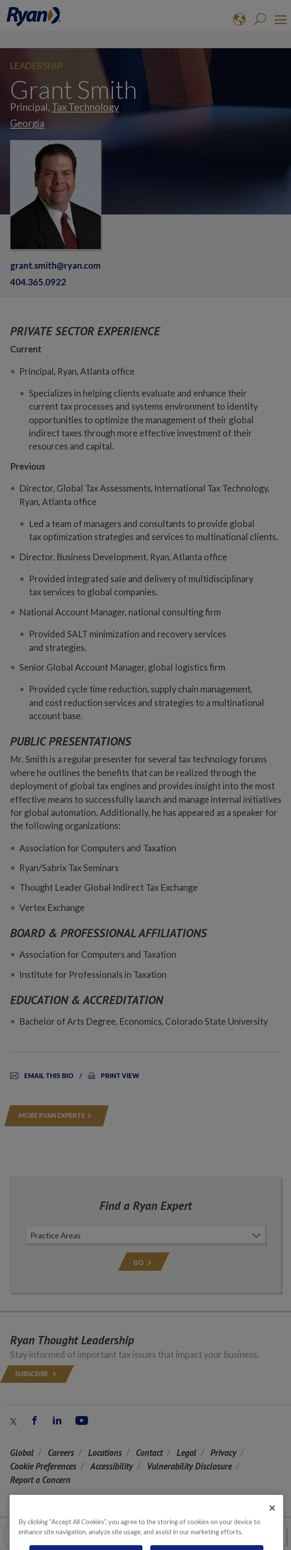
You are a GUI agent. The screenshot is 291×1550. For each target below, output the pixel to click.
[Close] (272, 1518)
